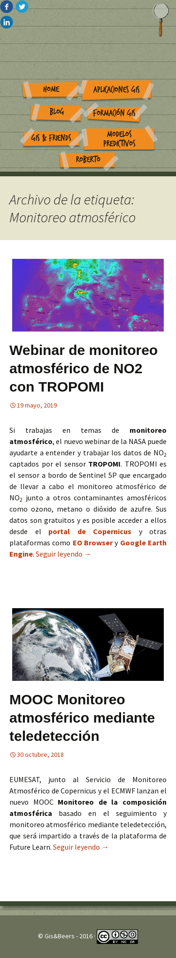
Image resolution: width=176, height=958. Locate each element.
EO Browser (94, 542)
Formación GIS (114, 113)
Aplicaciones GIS (116, 90)
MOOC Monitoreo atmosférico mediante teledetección (82, 718)
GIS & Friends (51, 138)
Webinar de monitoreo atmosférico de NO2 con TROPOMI (83, 368)
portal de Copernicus (89, 531)
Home (51, 89)
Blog (57, 112)
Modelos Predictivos (119, 139)
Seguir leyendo (64, 553)
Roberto (88, 160)
